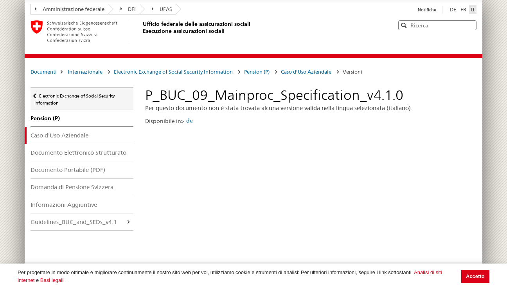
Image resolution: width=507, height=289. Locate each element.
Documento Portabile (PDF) (68, 169)
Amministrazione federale (69, 9)
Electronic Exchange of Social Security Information (173, 72)
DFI (128, 9)
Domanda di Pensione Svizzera (72, 187)
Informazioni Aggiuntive (64, 204)
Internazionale (85, 72)
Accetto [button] (475, 276)
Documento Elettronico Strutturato (78, 152)
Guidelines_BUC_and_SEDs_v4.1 (74, 222)
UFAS (162, 9)
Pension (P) (257, 72)
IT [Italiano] (473, 9)
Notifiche (427, 10)
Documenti (44, 72)
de (189, 120)
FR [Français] (463, 9)
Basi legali (51, 280)
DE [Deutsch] (453, 9)
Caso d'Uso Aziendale (306, 72)
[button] (470, 25)
